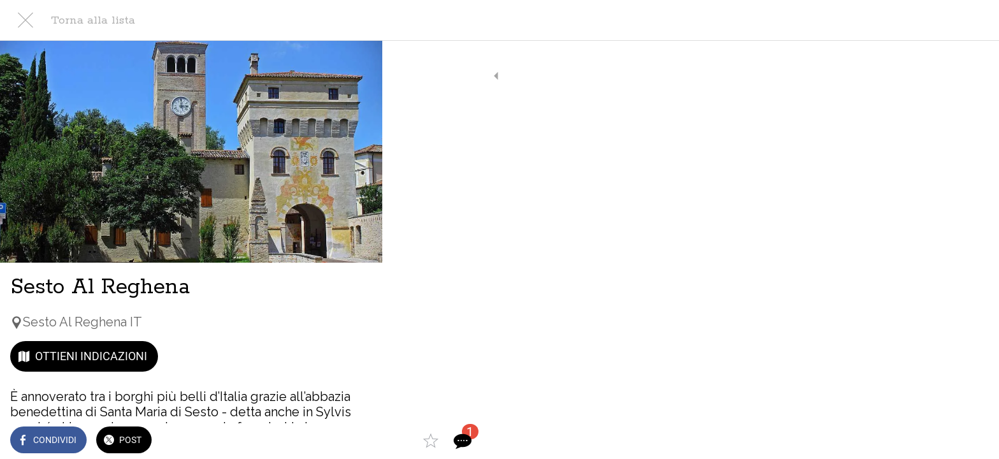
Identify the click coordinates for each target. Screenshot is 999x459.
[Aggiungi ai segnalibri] (326, 441)
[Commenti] (356, 441)
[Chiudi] (25, 20)
